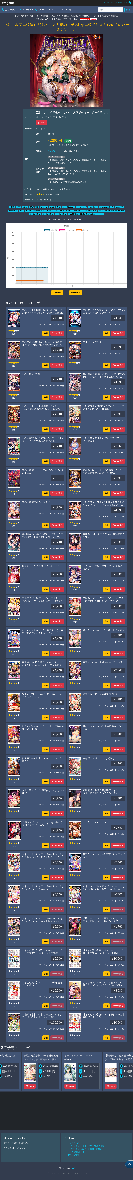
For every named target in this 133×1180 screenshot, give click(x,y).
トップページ (73, 1142)
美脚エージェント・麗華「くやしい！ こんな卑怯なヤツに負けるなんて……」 (103, 920)
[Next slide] (129, 1071)
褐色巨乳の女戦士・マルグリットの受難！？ (42, 760)
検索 (128, 9)
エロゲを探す (26, 9)
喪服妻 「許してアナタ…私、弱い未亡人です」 (104, 536)
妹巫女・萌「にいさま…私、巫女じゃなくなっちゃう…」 (42, 696)
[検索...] (110, 9)
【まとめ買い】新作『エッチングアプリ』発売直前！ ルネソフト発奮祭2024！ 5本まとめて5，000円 (42, 953)
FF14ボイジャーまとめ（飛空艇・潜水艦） (85, 1148)
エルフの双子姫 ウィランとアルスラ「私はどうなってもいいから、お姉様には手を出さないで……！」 (42, 601)
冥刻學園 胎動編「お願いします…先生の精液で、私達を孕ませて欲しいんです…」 (104, 376)
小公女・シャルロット (94, 822)
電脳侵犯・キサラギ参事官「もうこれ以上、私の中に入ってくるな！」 (103, 792)
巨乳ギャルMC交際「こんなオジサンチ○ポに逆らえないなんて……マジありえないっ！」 (43, 665)
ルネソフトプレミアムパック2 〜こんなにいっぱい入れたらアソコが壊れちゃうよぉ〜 (104, 889)
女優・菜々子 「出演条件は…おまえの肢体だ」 (43, 792)
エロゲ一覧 (65, 9)
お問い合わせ (73, 1154)
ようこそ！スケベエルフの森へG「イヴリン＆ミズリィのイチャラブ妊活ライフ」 (103, 985)
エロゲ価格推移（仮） (77, 1151)
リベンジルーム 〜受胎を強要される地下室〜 (103, 728)
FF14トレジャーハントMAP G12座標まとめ (86, 1145)
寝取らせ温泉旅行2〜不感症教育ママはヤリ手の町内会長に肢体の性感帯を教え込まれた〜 (60, 1059)
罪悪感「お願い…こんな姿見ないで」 (102, 758)
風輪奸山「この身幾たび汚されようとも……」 (42, 568)
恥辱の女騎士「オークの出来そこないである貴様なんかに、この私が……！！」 (103, 473)
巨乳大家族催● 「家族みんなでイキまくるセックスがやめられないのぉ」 (43, 439)
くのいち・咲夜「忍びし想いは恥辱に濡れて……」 (103, 568)
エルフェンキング (92, 342)
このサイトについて (45, 9)
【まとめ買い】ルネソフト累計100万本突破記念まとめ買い (104, 1016)
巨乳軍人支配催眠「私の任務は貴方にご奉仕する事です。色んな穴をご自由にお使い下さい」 (42, 312)
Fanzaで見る (57, 333)
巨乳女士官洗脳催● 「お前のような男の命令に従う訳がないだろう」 (104, 311)
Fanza (41, 122)
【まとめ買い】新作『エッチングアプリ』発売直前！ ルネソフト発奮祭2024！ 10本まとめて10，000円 (103, 953)
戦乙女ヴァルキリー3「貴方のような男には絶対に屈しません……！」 (42, 632)
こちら (73, 1168)
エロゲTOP (9, 9)
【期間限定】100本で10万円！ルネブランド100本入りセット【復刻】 (42, 1016)
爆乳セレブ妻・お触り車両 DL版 (100, 694)
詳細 (46, 333)
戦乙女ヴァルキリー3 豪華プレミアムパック (104, 856)
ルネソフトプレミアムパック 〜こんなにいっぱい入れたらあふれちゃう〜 (42, 920)
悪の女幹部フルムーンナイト (37, 502)
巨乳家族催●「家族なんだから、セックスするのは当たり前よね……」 (103, 407)
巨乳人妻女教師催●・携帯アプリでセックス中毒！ (103, 439)
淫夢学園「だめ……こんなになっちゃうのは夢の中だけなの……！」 (43, 824)
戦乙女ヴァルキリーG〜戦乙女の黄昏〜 (103, 630)
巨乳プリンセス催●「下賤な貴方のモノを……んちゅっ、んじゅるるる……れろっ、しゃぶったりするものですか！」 (103, 505)
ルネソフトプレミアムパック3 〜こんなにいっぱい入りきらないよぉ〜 (43, 888)
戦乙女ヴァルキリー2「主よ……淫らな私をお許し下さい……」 (43, 728)
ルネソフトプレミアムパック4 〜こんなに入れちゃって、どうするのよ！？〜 (43, 856)
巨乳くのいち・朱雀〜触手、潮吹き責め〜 (103, 664)
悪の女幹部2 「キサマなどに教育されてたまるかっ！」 (43, 471)
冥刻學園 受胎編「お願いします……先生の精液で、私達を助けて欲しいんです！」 (42, 537)
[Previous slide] (4, 1071)
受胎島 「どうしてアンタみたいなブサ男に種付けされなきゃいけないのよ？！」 (103, 601)
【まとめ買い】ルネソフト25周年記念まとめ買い (68, 182)
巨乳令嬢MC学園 (31, 374)
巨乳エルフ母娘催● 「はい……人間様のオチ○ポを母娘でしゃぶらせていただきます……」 (42, 344)
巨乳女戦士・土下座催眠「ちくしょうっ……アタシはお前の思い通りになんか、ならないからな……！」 (42, 408)
